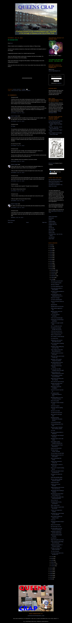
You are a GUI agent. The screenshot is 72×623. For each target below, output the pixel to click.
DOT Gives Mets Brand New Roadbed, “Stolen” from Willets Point (55, 124)
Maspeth (24, 90)
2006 (51, 579)
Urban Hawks (51, 238)
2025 (51, 246)
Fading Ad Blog (52, 221)
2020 (51, 255)
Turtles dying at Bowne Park (56, 332)
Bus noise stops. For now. (56, 526)
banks (20, 90)
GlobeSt (50, 226)
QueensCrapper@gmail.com (54, 70)
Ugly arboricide (54, 304)
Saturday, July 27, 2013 (17, 112)
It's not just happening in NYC (57, 286)
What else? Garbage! (55, 297)
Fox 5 (11, 43)
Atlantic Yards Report (53, 216)
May (52, 558)
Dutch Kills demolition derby (56, 477)
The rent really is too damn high (57, 453)
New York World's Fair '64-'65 (55, 179)
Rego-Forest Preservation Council (55, 181)
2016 (51, 263)
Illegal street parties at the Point (57, 539)
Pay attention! (54, 538)
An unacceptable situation (56, 282)
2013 (51, 268)
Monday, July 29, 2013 (17, 217)
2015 (51, 265)
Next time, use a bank (55, 410)
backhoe (16, 90)
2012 (51, 568)
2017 (51, 261)
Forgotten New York (53, 224)
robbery (29, 90)
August (52, 277)
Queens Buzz (51, 230)
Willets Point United (53, 186)
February (53, 563)
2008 (51, 575)
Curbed (50, 219)
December (53, 270)
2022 (51, 252)
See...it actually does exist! (56, 326)
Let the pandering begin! (56, 422)
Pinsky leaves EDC (55, 482)
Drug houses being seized (56, 448)
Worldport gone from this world (57, 306)
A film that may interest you (56, 331)
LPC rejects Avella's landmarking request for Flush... (56, 394)
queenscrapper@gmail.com (36, 615)
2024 (51, 248)
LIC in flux (53, 430)
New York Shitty (52, 229)
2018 (51, 259)
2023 (51, 250)
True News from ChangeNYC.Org (55, 184)
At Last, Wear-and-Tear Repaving (55, 121)
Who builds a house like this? (57, 280)
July (52, 279)
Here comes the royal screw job (57, 381)
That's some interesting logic (56, 317)
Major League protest (55, 505)
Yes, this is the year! (55, 551)
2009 (51, 573)
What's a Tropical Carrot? (56, 334)
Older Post (44, 222)
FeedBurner (59, 83)
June (52, 556)
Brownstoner (51, 218)
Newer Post (10, 222)
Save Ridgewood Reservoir (54, 182)
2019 (51, 257)
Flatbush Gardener (52, 223)
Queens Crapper (17, 89)
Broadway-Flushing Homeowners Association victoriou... (56, 419)
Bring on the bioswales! (55, 524)
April (52, 560)
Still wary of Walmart (55, 284)
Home (27, 222)
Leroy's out (53, 519)
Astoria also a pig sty (55, 405)
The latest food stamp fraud (56, 412)
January (53, 565)
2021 (51, 254)
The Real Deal (51, 237)
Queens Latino (52, 232)
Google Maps (53, 211)
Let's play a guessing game (56, 299)
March (52, 562)
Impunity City (51, 227)
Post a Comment (11, 220)
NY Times (13, 126)
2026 (51, 244)
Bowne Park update (55, 400)
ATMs (12, 90)
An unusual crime (54, 338)
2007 (51, 577)
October (53, 273)
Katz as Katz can (54, 500)
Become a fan (51, 163)
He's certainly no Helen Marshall (57, 336)
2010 (51, 571)
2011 (51, 569)
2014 (51, 266)
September (53, 275)
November (53, 272)
